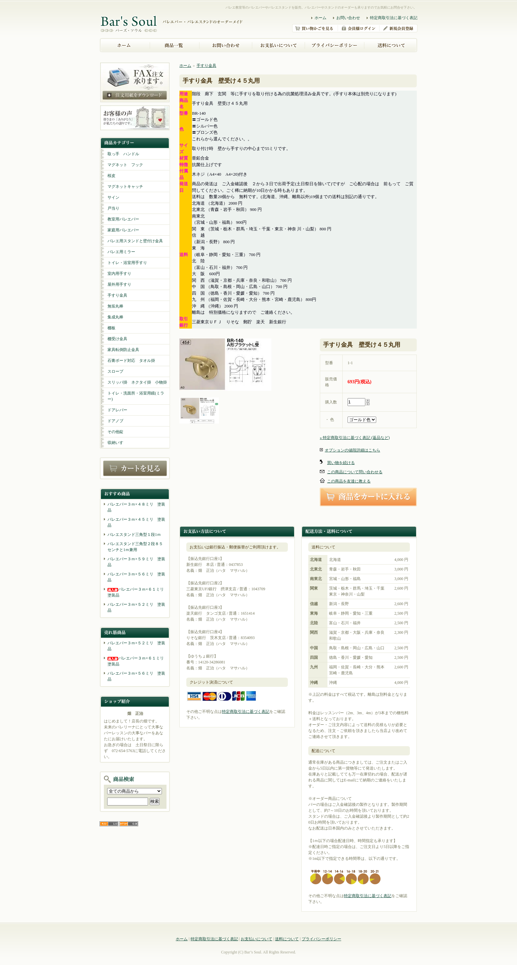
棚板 (111, 328)
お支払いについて (256, 939)
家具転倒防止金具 (123, 349)
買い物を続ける (341, 462)
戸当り (113, 208)
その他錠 (115, 431)
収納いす (115, 442)
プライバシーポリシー (321, 939)
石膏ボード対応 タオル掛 (131, 360)
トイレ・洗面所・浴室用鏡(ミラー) (135, 396)
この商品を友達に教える (349, 481)
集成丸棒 (115, 317)
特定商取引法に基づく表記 (393, 17)
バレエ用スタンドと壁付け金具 (135, 241)
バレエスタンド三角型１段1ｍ (134, 534)
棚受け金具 (117, 338)
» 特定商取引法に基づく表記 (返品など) (355, 437)
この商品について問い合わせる (354, 472)
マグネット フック (125, 164)
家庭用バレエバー (123, 230)
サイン (113, 197)
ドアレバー (117, 410)
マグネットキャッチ (125, 186)
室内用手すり (119, 273)
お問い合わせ (348, 17)
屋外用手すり (119, 284)
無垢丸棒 (115, 306)
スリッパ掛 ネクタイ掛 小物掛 (137, 382)
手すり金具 (117, 295)
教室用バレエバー (123, 219)
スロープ (115, 371)
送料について (287, 939)
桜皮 (111, 175)
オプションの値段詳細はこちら (352, 450)
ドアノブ (115, 421)
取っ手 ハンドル (123, 154)
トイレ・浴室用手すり (127, 262)
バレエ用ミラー (121, 251)
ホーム (320, 17)
